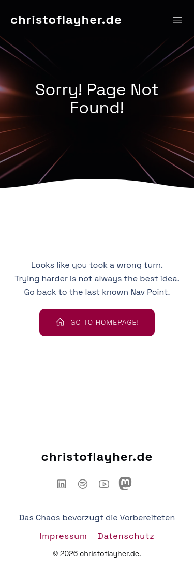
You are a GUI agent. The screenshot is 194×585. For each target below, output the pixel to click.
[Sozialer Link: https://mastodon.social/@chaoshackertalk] (129, 483)
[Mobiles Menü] (177, 19)
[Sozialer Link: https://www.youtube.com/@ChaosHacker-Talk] (107, 483)
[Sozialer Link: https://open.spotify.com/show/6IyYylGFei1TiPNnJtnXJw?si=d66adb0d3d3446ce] (86, 483)
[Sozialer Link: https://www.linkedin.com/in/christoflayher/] (65, 483)
